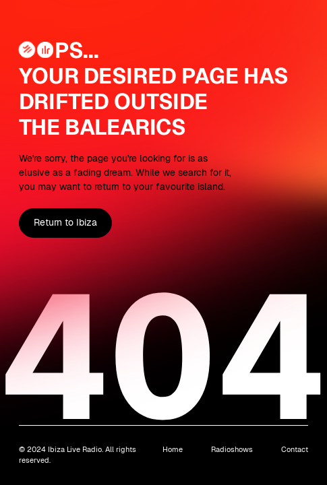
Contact (294, 449)
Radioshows (232, 449)
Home (172, 449)
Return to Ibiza (65, 222)
